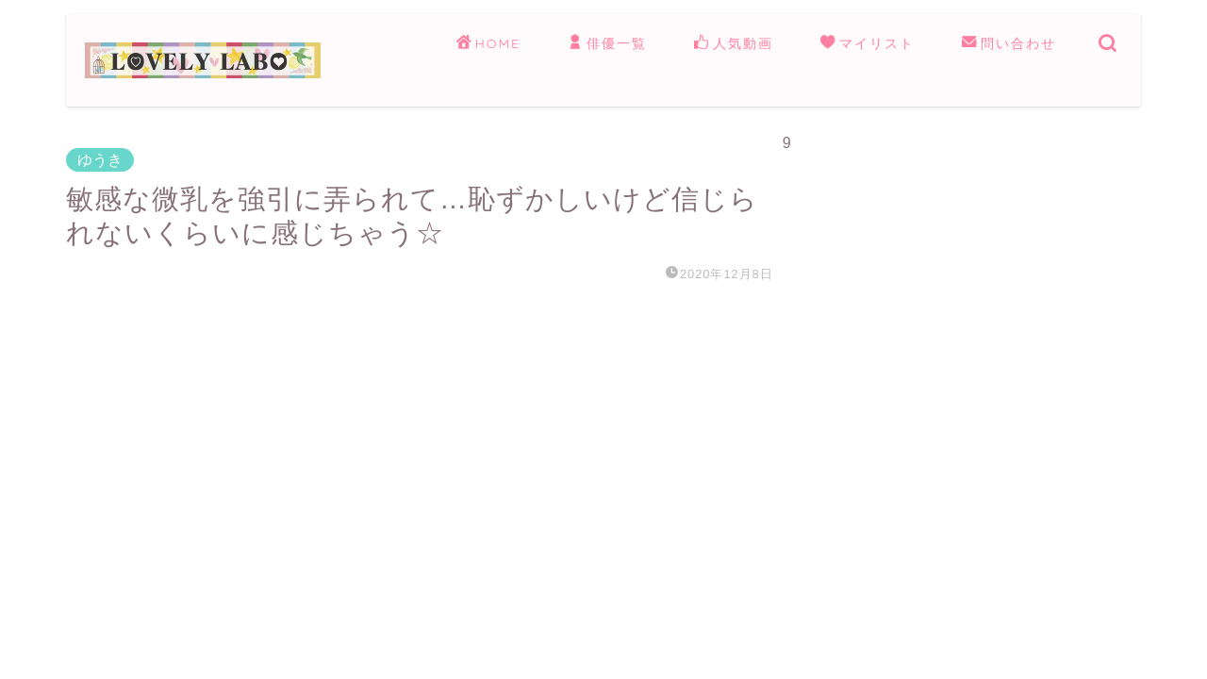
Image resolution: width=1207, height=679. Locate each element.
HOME (488, 44)
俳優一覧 (607, 44)
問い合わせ (1009, 44)
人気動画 (733, 44)
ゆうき (100, 160)
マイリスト (867, 44)
